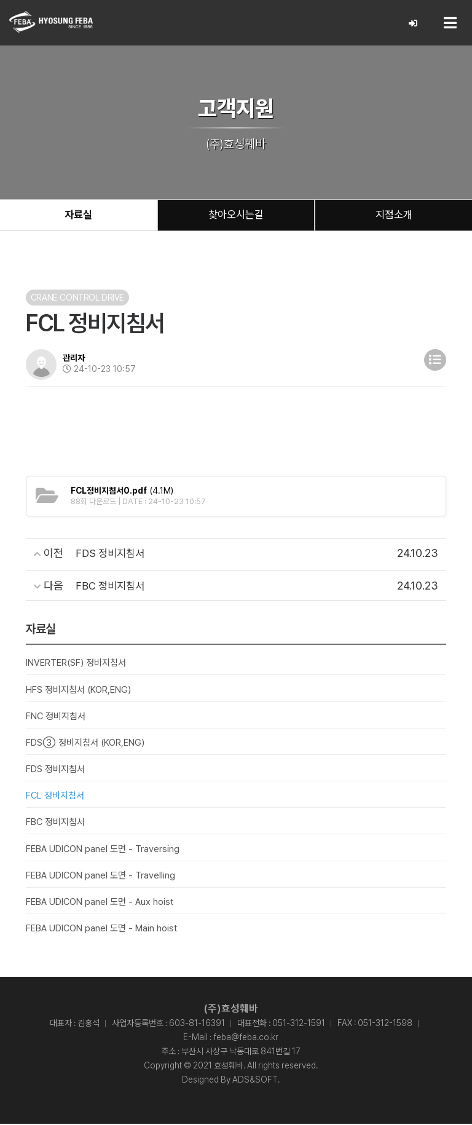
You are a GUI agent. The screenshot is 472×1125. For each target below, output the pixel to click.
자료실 (78, 215)
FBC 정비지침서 (55, 823)
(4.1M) (122, 492)
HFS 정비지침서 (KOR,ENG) (78, 690)
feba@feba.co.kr (245, 1038)
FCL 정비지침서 (55, 796)
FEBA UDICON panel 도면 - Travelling (100, 876)
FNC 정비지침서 (55, 717)
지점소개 (394, 215)
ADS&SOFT (255, 1081)
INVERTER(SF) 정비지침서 (76, 663)
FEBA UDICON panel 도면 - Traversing (102, 849)
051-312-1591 (298, 1024)
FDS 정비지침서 (55, 770)
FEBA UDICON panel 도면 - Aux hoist (99, 903)
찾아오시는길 (236, 215)
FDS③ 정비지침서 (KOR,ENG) (85, 743)
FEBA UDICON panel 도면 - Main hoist (101, 929)
